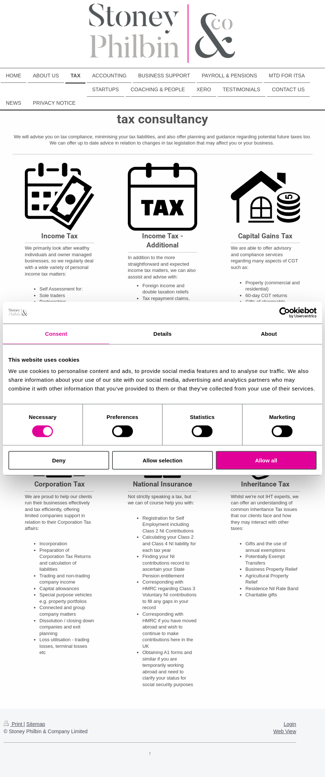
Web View (284, 731)
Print (14, 724)
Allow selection (162, 460)
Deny (59, 460)
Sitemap (35, 724)
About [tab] (269, 333)
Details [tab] (162, 333)
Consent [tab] (56, 333)
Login (290, 724)
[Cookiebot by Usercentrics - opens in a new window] (285, 312)
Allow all (266, 460)
